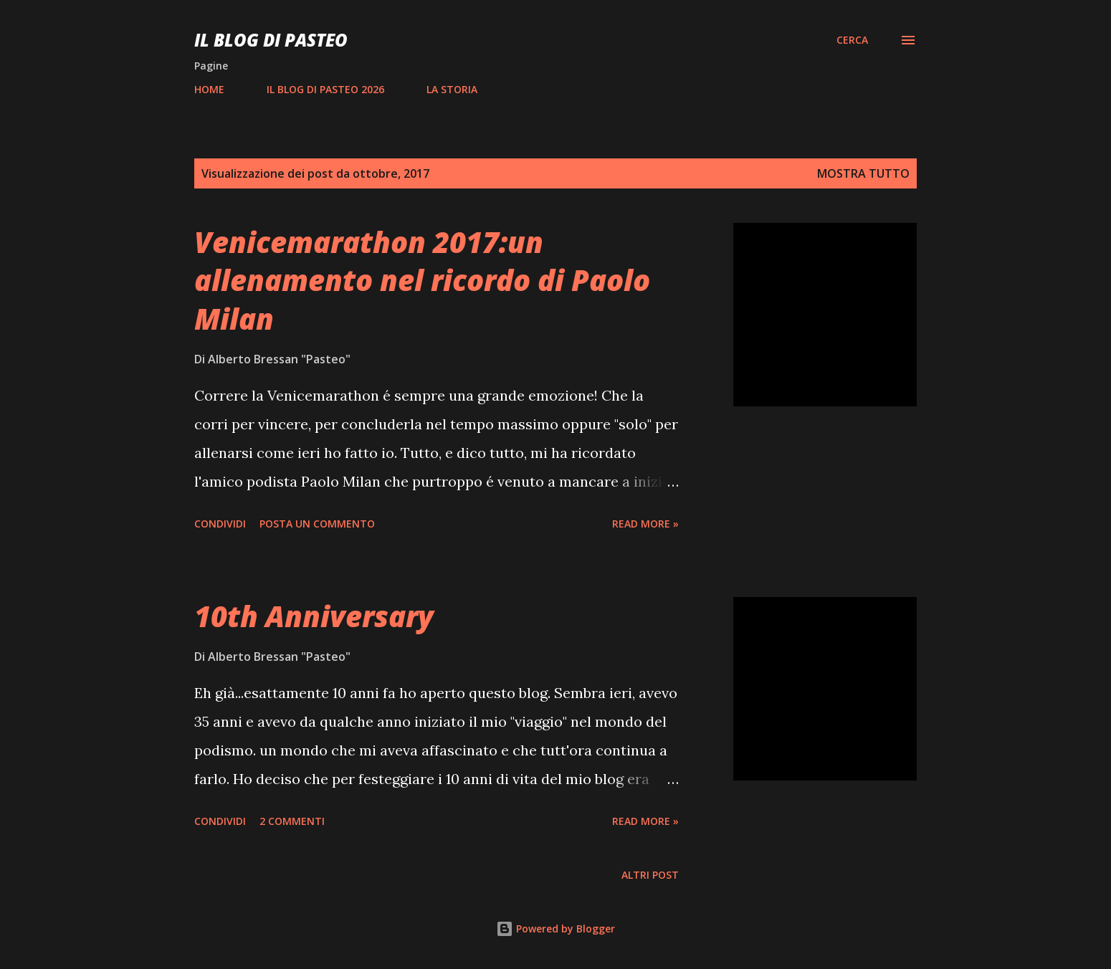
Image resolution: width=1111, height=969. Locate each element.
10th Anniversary (314, 616)
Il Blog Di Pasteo (271, 40)
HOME (209, 89)
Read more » (645, 523)
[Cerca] (852, 40)
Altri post (650, 875)
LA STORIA (451, 89)
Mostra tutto (863, 173)
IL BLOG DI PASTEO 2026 (325, 89)
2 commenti (292, 821)
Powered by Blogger (555, 928)
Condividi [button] (220, 523)
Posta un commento (317, 523)
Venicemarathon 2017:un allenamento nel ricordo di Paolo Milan (422, 280)
